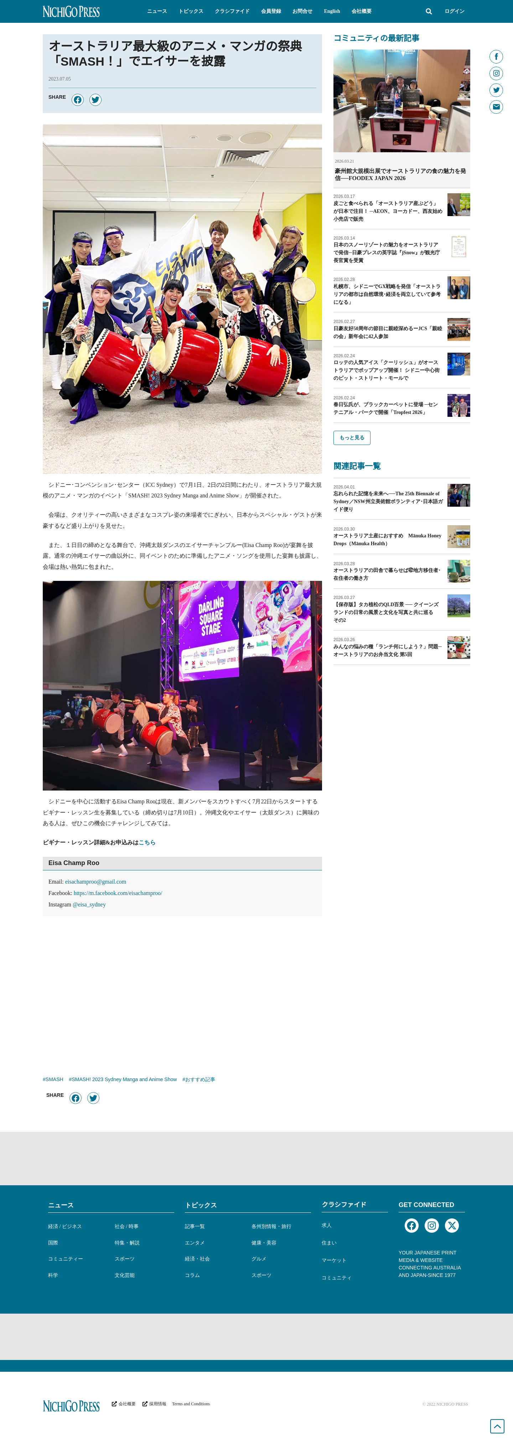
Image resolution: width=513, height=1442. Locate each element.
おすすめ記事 (200, 1080)
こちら (147, 842)
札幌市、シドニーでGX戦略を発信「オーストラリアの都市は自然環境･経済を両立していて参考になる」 (387, 294)
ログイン (455, 11)
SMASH (54, 1080)
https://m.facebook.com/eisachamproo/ (118, 893)
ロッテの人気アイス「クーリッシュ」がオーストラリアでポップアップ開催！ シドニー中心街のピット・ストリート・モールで (386, 369)
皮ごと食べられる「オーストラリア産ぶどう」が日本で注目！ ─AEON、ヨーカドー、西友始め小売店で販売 (387, 210)
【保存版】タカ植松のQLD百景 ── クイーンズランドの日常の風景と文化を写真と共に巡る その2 (386, 612)
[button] (157, 11)
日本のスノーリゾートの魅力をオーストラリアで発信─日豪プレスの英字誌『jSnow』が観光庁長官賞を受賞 (386, 252)
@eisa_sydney (89, 904)
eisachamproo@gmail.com (95, 882)
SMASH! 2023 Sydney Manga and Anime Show (124, 1080)
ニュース (61, 1205)
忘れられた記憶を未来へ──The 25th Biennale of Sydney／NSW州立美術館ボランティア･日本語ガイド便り (387, 501)
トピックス (201, 1205)
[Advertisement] (182, 988)
